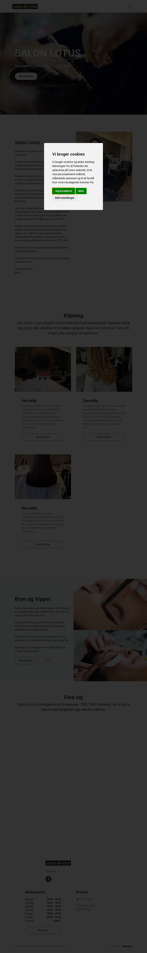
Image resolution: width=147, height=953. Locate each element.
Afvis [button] (81, 191)
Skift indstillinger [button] (65, 198)
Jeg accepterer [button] (63, 191)
